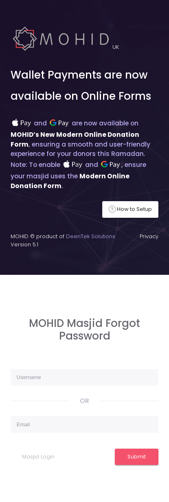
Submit (136, 456)
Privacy (149, 236)
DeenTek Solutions (90, 236)
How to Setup (130, 209)
